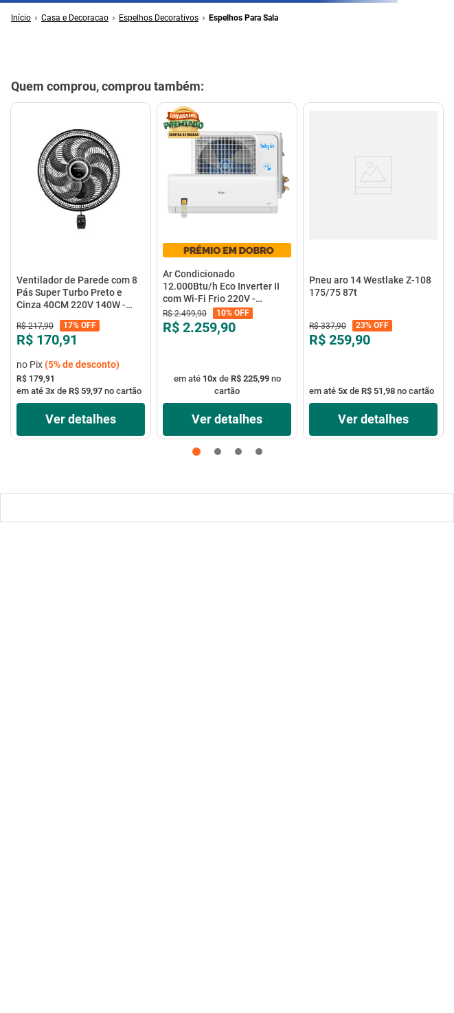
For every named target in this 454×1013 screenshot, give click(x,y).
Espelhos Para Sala (243, 18)
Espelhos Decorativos (158, 18)
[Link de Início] (21, 18)
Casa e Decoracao (75, 18)
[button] (196, 451)
